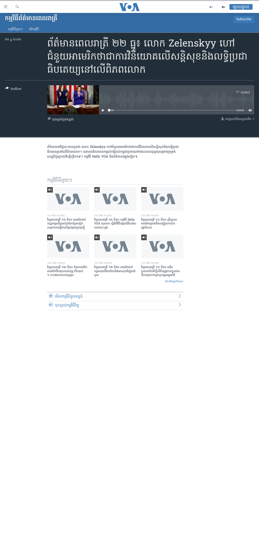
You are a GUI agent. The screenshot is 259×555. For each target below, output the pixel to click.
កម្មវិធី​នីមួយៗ (15, 29)
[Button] (13, 89)
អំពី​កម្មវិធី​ (34, 29)
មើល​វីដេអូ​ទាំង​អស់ (174, 281)
